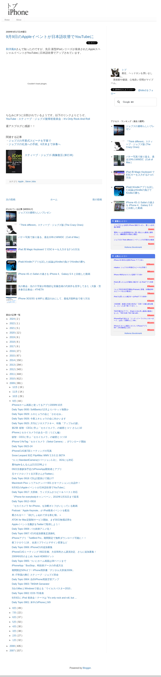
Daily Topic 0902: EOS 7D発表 (28, 593)
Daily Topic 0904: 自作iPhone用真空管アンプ (35, 579)
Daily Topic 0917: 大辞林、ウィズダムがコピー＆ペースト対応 (45, 492)
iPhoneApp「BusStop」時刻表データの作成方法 (37, 565)
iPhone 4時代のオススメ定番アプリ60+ (128, 275)
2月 (14, 635)
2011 (13, 374)
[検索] (135, 102)
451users (150, 322)
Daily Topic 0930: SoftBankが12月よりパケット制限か (40, 409)
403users (150, 330)
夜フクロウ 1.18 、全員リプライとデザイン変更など (39, 542)
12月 (15, 387)
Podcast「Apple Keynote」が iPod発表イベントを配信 (40, 510)
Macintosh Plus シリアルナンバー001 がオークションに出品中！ (46, 483)
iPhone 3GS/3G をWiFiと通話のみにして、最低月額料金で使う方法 (54, 298)
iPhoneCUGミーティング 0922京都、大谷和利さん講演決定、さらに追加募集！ (54, 552)
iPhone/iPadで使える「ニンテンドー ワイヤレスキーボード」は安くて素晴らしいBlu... (134, 319)
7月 (14, 612)
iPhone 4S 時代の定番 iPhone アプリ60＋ (129, 260)
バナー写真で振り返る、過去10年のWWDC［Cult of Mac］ (49, 237)
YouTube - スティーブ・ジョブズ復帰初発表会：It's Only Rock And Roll (48, 118)
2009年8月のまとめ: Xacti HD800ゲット (33, 556)
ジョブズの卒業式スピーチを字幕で (30, 140)
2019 (13, 337)
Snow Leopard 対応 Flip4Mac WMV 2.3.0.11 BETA (38, 455)
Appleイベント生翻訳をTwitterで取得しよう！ (36, 524)
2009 (13, 383)
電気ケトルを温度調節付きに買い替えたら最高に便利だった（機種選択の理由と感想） (133, 233)
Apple (21, 181)
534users (150, 315)
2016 (13, 351)
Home (7, 20)
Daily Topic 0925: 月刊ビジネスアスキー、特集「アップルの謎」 (46, 423)
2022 (13, 323)
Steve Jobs (30, 181)
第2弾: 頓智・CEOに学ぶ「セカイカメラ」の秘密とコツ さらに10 (47, 428)
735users (150, 293)
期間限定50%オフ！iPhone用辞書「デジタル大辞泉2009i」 (43, 570)
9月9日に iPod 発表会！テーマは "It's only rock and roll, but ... (44, 597)
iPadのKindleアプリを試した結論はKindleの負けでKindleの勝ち (51, 261)
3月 (14, 631)
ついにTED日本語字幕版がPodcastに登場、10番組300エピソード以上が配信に (133, 290)
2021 (13, 328)
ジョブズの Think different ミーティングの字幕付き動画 (134, 240)
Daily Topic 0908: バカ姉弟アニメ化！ (32, 529)
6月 (14, 617)
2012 (13, 369)
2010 (13, 378)
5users (151, 236)
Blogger (87, 668)
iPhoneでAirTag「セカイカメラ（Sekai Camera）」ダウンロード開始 (49, 441)
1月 (14, 640)
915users (150, 279)
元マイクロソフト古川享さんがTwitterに (33, 474)
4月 (14, 626)
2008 (13, 646)
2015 (13, 355)
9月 (14, 401)
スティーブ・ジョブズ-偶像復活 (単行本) (49, 155)
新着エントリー (119, 221)
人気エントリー (119, 256)
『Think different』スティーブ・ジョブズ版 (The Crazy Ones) (50, 225)
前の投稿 (97, 199)
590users (150, 308)
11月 (15, 391)
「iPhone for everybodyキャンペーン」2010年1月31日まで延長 (45, 497)
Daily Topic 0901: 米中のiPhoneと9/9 (31, 602)
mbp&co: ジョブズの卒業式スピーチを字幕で (130, 267)
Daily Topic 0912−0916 (24, 501)
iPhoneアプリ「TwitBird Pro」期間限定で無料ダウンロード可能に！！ (49, 538)
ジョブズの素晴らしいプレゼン (34, 212)
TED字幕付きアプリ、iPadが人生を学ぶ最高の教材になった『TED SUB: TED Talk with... (133, 312)
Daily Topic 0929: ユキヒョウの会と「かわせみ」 (38, 414)
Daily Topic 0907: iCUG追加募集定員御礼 (33, 533)
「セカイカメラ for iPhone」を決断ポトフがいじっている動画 (45, 506)
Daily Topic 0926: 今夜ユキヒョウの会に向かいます (39, 418)
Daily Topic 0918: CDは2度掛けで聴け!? (33, 478)
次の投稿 (10, 199)
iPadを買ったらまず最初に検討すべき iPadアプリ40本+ (133, 283)
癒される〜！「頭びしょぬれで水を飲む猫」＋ (36, 515)
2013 (13, 365)
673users (150, 301)
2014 (13, 360)
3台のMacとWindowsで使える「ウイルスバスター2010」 (42, 588)
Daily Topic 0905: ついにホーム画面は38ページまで (39, 561)
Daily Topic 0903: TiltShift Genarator (30, 584)
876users (150, 286)
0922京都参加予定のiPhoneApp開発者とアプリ (37, 469)
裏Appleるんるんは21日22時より (29, 464)
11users (151, 229)
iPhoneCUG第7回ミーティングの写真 (32, 451)
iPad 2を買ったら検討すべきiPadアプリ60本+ (130, 296)
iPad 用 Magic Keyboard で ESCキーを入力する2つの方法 (48, 249)
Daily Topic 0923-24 (22, 446)
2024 (13, 319)
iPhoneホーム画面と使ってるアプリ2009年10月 (37, 405)
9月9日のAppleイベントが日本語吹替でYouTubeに (50, 36)
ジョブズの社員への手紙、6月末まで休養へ (35, 144)
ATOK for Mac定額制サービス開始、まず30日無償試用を (42, 519)
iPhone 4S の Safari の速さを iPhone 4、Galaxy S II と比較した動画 (54, 274)
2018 (13, 342)
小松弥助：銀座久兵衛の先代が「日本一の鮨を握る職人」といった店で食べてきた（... (133, 305)
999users (150, 271)
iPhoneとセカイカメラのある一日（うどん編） (37, 432)
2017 (13, 346)
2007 (13, 650)
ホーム (53, 199)
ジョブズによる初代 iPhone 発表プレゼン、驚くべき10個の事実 (134, 226)
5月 (14, 622)
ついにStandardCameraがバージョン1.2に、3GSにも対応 (42, 460)
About (18, 20)
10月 (15, 396)
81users (151, 244)
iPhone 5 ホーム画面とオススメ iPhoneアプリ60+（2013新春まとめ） (130, 327)
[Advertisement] (93, 10)
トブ (124, 70)
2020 (13, 332)
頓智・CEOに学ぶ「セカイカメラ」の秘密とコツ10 (39, 437)
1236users (150, 264)
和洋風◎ (11, 49)
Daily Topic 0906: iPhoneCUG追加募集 (32, 547)
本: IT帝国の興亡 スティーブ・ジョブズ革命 (35, 575)
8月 (14, 608)
